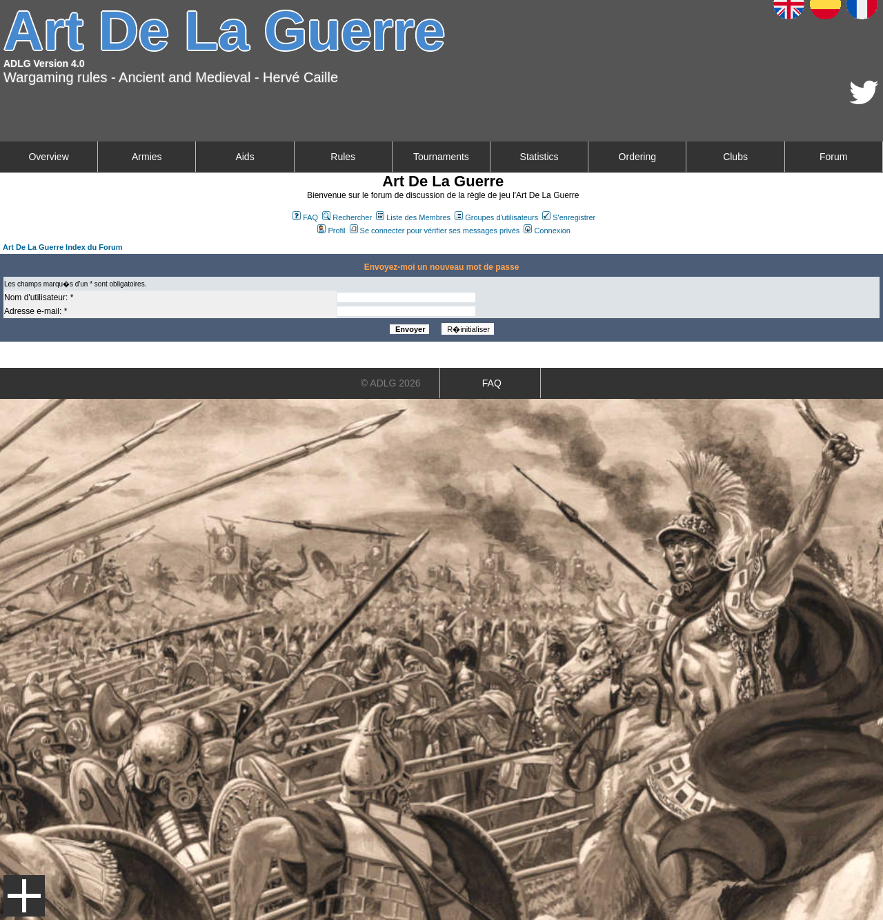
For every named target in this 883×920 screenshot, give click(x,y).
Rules (342, 156)
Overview (48, 156)
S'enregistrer (568, 217)
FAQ (305, 217)
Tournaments (441, 156)
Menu (24, 896)
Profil (331, 230)
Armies (147, 156)
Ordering (637, 156)
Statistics (539, 156)
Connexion (547, 230)
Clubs (735, 156)
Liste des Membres (413, 217)
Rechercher (347, 217)
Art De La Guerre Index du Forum (63, 247)
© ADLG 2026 (391, 383)
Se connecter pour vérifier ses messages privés (435, 230)
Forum (833, 156)
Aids (244, 156)
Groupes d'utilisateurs (496, 217)
